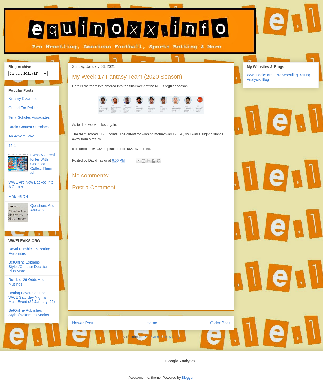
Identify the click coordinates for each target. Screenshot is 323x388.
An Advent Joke (21, 136)
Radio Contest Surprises (28, 127)
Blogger (187, 378)
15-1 (12, 146)
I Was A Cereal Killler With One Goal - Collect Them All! (42, 164)
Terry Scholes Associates (29, 117)
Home (152, 323)
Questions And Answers (42, 207)
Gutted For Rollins (23, 108)
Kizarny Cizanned (23, 98)
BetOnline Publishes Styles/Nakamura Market (28, 312)
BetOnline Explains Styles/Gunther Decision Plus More (28, 266)
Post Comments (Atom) (161, 337)
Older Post (220, 323)
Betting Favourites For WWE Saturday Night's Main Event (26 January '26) (31, 297)
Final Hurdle (18, 196)
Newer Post (82, 323)
